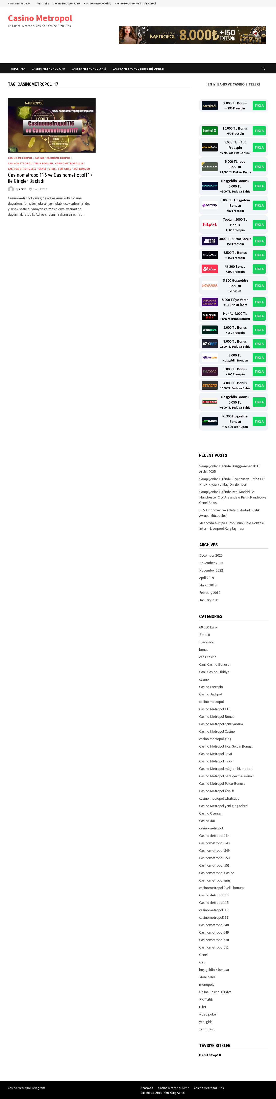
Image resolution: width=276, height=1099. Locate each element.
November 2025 (211, 562)
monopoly (206, 984)
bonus (203, 649)
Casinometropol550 (214, 939)
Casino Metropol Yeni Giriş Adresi (135, 3)
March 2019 (208, 585)
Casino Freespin (211, 686)
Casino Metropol (40, 17)
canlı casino (208, 657)
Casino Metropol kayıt (215, 753)
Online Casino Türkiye (215, 992)
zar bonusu (81, 169)
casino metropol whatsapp (219, 798)
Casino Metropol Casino (217, 731)
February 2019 (209, 592)
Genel (42, 169)
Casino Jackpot (210, 694)
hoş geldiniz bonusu (214, 969)
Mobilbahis (207, 977)
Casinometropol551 (214, 947)
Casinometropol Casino (216, 872)
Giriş (52, 169)
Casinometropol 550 (214, 858)
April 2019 (206, 577)
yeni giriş (64, 169)
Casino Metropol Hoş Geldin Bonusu (226, 746)
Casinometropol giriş (215, 880)
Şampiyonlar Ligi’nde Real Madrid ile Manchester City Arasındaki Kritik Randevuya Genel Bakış (233, 497)
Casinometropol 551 (214, 865)
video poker (208, 1014)
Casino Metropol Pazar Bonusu (222, 783)
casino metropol (20, 158)
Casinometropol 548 (214, 843)
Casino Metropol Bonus (216, 716)
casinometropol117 (22, 169)
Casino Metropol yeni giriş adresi (223, 805)
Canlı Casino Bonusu (214, 664)
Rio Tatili (206, 999)
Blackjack (206, 642)
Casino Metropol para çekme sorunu (226, 776)
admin (22, 189)
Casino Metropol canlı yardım (221, 724)
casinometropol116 (69, 163)
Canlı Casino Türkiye (214, 671)
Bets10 (204, 634)
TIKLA (259, 105)
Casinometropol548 (214, 925)
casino (39, 158)
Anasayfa (43, 3)
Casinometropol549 (214, 932)
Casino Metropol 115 (214, 709)
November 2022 (211, 570)
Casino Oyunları (210, 813)
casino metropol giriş (215, 738)
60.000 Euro (208, 627)
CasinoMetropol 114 (214, 835)
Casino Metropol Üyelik (216, 791)
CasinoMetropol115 (214, 902)
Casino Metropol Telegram (26, 1088)
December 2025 (211, 555)
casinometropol (58, 158)
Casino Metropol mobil (216, 761)
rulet (202, 1006)
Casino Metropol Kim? (66, 3)
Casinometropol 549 (214, 850)
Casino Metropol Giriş (97, 3)
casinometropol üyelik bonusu (30, 163)
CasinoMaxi (207, 820)
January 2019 (209, 600)
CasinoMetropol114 (214, 895)
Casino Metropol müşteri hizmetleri (225, 768)
